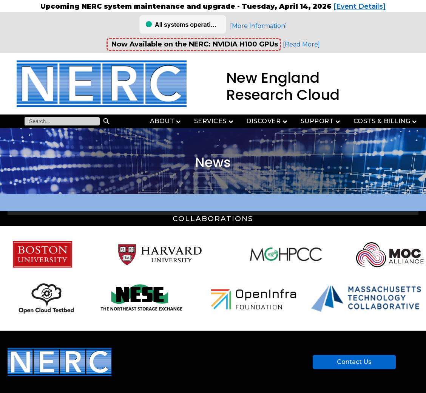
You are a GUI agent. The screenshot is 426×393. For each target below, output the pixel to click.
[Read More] (301, 44)
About (166, 121)
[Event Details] (359, 6)
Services (214, 121)
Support (321, 121)
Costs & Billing (386, 121)
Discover (267, 121)
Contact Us (354, 361)
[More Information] (258, 25)
